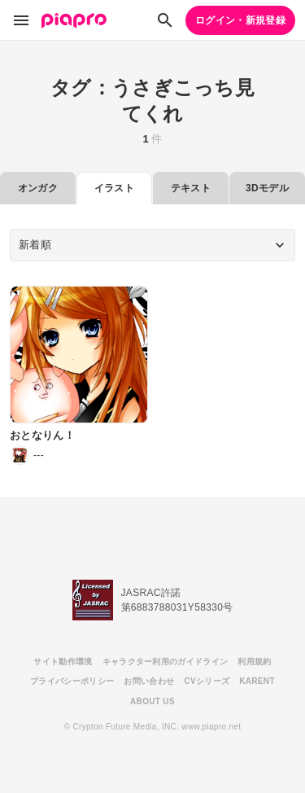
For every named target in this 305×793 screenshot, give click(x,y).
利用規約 (254, 661)
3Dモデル (267, 188)
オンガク (38, 188)
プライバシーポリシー (72, 681)
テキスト (191, 188)
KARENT (257, 681)
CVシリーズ (206, 681)
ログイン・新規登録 (240, 20)
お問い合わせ (149, 681)
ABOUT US (152, 701)
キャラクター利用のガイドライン (165, 661)
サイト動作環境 (62, 661)
